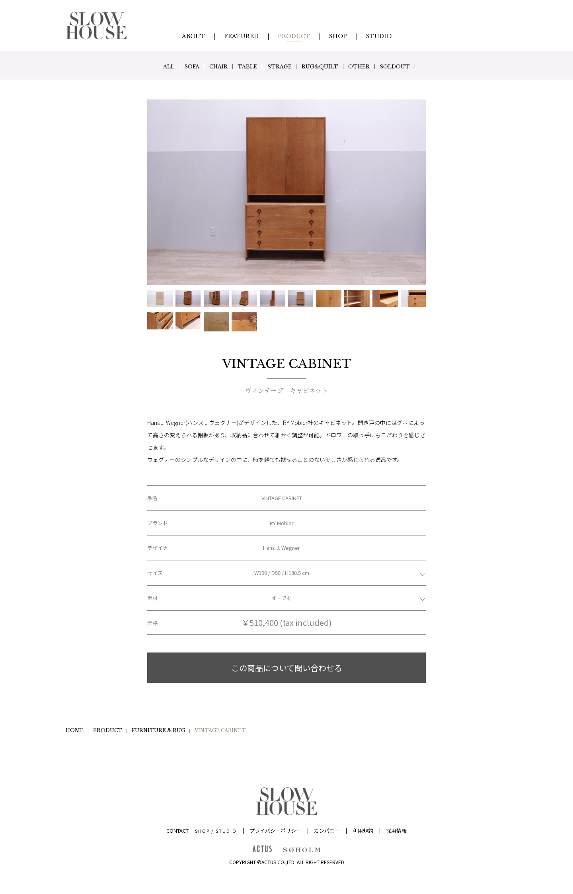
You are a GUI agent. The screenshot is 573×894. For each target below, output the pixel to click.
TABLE (243, 66)
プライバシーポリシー (275, 830)
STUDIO (226, 831)
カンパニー (327, 830)
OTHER (373, 66)
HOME (75, 730)
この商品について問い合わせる (286, 668)
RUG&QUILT (328, 66)
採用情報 (396, 830)
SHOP (202, 831)
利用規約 (363, 830)
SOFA (176, 66)
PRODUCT (107, 730)
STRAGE (281, 66)
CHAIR (209, 66)
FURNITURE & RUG (158, 730)
